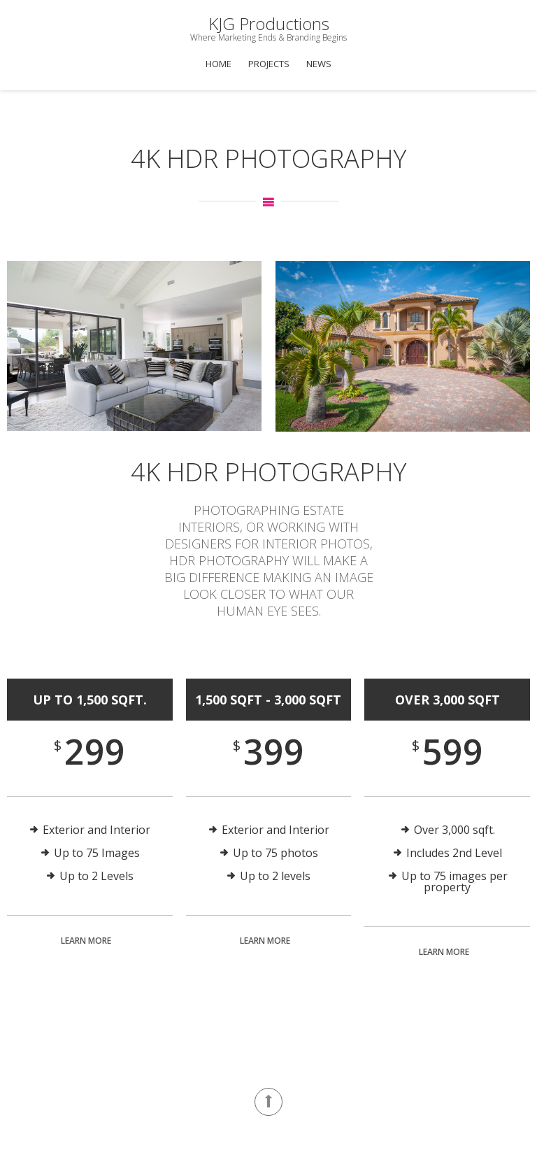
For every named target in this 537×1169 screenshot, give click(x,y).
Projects (268, 63)
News (318, 63)
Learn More (86, 941)
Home (218, 63)
